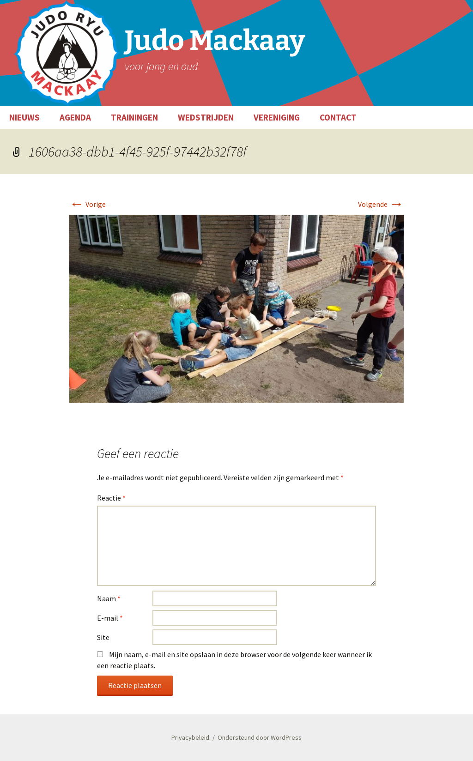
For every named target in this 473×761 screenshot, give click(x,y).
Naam (109, 598)
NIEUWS (24, 117)
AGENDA (75, 117)
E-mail (110, 617)
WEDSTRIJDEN (206, 117)
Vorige (87, 204)
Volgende (381, 204)
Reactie (111, 497)
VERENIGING (277, 117)
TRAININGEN (134, 117)
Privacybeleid (190, 737)
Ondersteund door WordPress (260, 737)
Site (103, 637)
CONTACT (338, 117)
